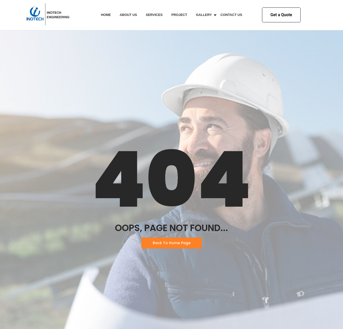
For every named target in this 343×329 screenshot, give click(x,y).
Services (154, 15)
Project (179, 15)
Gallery (205, 15)
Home (106, 15)
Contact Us (231, 15)
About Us (128, 15)
